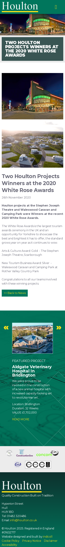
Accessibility (9, 544)
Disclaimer (51, 540)
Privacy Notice (31, 540)
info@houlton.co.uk (23, 520)
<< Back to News (15, 293)
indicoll (47, 536)
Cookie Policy (10, 540)
